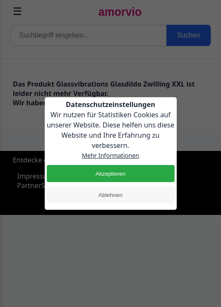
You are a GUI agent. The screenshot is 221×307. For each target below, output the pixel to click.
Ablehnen (110, 195)
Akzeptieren (110, 174)
